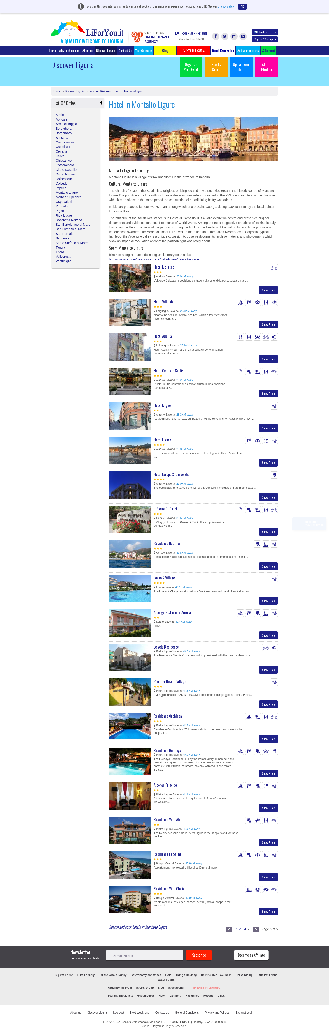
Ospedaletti (64, 202)
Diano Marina (65, 174)
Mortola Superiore (68, 197)
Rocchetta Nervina (69, 220)
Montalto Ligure (133, 91)
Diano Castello (66, 170)
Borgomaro (64, 133)
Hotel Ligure (162, 439)
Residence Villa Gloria (169, 888)
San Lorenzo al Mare (70, 229)
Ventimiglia (63, 261)
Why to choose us (69, 50)
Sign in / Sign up (265, 39)
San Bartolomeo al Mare (73, 224)
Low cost (118, 1012)
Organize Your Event (191, 67)
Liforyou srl (157, 1026)
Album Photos (266, 67)
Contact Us (125, 50)
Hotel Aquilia (163, 336)
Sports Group (216, 67)
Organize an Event (120, 987)
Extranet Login (244, 1012)
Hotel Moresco (164, 267)
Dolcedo (61, 183)
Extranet (268, 50)
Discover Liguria (105, 50)
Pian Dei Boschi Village (170, 681)
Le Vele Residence (166, 647)
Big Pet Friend (64, 975)
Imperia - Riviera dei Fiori (104, 91)
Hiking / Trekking (186, 975)
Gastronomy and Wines (145, 975)
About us (87, 50)
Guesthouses (145, 995)
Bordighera (64, 128)
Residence (192, 995)
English (265, 32)
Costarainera (65, 165)
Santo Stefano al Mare (72, 243)
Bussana (62, 137)
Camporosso (65, 142)
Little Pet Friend (267, 975)
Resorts (208, 995)
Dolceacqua (64, 179)
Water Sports (166, 979)
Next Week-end (139, 1012)
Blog (161, 987)
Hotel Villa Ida (164, 301)
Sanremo (62, 238)
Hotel (162, 995)
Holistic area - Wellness (216, 975)
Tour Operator (143, 50)
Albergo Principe (165, 785)
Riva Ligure (64, 215)
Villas (221, 995)
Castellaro (63, 147)
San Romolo (64, 234)
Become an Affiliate (251, 955)
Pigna (60, 211)
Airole (60, 115)
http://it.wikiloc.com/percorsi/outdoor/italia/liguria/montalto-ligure (154, 259)
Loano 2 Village (164, 578)
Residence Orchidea (168, 716)
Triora (60, 252)
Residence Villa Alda (168, 819)
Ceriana (61, 151)
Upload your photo (241, 67)
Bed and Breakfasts (120, 995)
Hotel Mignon (163, 405)
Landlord (175, 995)
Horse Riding (244, 975)
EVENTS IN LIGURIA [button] (193, 50)
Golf (168, 975)
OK (242, 6)
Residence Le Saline (167, 854)
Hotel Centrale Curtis (169, 370)
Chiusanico (64, 160)
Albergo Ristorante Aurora (172, 612)
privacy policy (226, 6)
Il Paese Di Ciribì (165, 509)
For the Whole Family (112, 975)
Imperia (61, 188)
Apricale (61, 119)
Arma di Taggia (66, 124)
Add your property (248, 50)
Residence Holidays (167, 750)
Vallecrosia (63, 256)
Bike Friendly (86, 975)
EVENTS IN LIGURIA (206, 987)
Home (52, 50)
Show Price (268, 289)
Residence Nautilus (167, 543)
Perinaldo (62, 206)
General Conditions (187, 1012)
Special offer (176, 987)
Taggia (60, 247)
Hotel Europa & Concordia (171, 474)
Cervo (60, 156)
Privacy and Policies (217, 1012)
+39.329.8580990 (191, 33)
